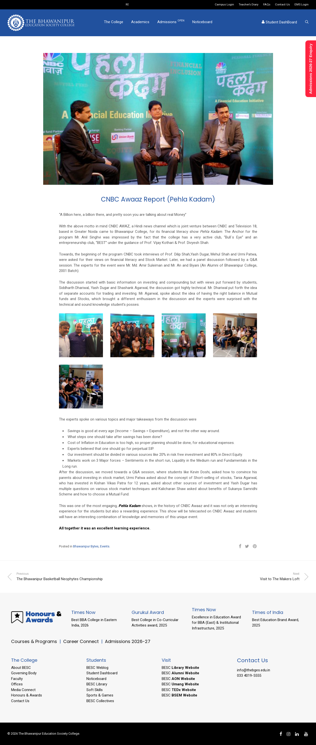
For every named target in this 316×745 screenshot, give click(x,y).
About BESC (21, 667)
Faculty (17, 679)
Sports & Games (99, 695)
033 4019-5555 (249, 675)
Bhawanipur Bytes (86, 546)
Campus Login (224, 4)
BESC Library (96, 684)
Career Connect (81, 641)
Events (104, 546)
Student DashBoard (279, 23)
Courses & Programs (34, 641)
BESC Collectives (100, 701)
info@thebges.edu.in (253, 670)
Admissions (170, 22)
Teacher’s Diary (248, 4)
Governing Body (24, 673)
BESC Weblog (97, 667)
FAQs (266, 4)
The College (113, 23)
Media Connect (23, 690)
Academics (140, 23)
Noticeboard (202, 23)
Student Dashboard (102, 673)
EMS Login (302, 4)
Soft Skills (94, 690)
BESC (180, 667)
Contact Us (282, 4)
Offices (17, 684)
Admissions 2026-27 (127, 641)
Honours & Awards (26, 695)
